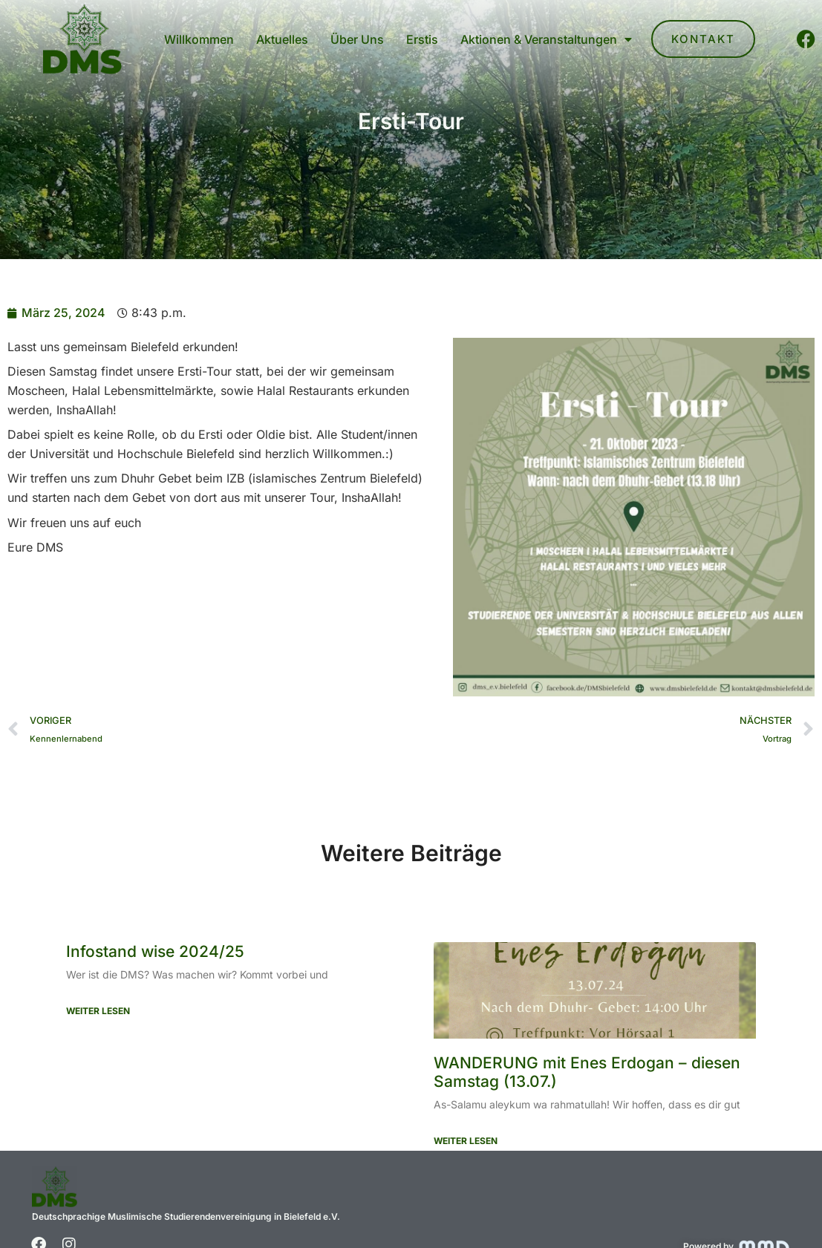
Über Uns (357, 39)
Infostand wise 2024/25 (155, 951)
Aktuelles (282, 39)
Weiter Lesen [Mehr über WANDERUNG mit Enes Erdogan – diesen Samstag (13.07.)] (466, 1140)
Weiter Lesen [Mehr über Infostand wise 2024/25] (98, 1010)
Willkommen (199, 39)
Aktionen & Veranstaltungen (546, 39)
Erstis (422, 39)
